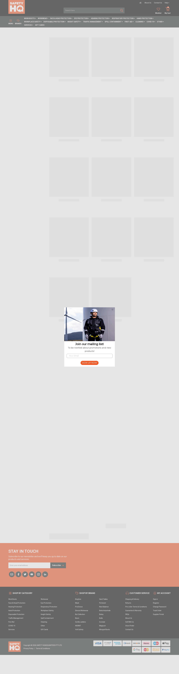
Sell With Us (129, 622)
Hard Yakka (103, 599)
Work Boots (30, 18)
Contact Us (158, 3)
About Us (148, 3)
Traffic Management (93, 22)
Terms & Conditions (43, 648)
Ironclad (102, 622)
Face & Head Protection (61, 18)
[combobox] (91, 10)
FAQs (127, 614)
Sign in (155, 599)
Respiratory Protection (123, 18)
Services (28, 25)
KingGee (78, 599)
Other (160, 22)
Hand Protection (145, 18)
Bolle (101, 618)
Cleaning (140, 22)
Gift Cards (39, 25)
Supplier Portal (158, 614)
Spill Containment (114, 22)
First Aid (129, 22)
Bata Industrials (105, 610)
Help (166, 3)
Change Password (159, 607)
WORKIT (78, 626)
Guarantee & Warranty (133, 610)
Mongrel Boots (104, 629)
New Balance (104, 607)
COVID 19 (151, 22)
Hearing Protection (100, 18)
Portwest (102, 603)
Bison (77, 618)
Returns (128, 603)
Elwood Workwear (81, 610)
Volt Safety (79, 629)
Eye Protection (81, 18)
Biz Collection (80, 614)
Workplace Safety (33, 22)
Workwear (43, 18)
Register (156, 603)
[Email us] (12, 574)
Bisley (101, 614)
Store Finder (129, 626)
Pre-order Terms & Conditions (136, 607)
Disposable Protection (55, 22)
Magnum (102, 626)
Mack (77, 603)
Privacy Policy (28, 648)
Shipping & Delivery (132, 599)
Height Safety (74, 22)
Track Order (157, 610)
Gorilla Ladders (80, 622)
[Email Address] (29, 565)
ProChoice (79, 607)
